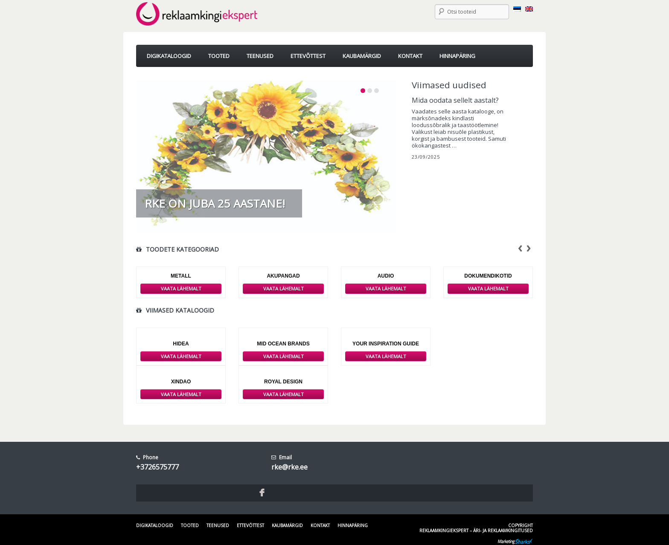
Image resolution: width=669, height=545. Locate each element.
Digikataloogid (154, 525)
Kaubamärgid (287, 525)
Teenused (218, 525)
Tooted (190, 525)
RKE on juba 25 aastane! (215, 203)
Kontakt (320, 525)
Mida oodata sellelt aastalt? (455, 100)
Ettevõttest (250, 525)
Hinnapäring (352, 525)
